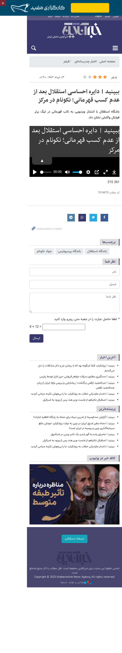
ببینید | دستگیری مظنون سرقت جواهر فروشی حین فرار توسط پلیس (77, 390)
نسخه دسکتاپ (61, 565)
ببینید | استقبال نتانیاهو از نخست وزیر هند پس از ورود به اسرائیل (78, 409)
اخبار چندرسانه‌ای (85, 65)
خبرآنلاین (61, 34)
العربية (107, 20)
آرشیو (39, 20)
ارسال (9, 357)
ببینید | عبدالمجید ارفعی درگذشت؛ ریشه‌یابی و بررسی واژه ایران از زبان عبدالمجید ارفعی (66, 397)
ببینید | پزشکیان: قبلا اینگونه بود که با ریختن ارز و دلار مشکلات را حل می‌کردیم (70, 384)
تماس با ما (64, 20)
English (98, 20)
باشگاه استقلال (97, 269)
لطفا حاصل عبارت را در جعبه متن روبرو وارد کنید (86, 337)
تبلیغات (46, 20)
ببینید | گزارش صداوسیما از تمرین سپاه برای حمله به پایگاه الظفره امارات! (73, 426)
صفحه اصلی (107, 65)
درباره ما (54, 20)
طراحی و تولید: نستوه (63, 605)
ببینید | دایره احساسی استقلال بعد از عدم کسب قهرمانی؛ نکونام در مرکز (63, 99)
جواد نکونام (44, 269)
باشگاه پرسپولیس (69, 269)
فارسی (115, 20)
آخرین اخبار (107, 376)
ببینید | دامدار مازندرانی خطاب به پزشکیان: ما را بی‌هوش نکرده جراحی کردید (72, 403)
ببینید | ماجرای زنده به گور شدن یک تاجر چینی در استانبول (82, 443)
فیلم (66, 65)
